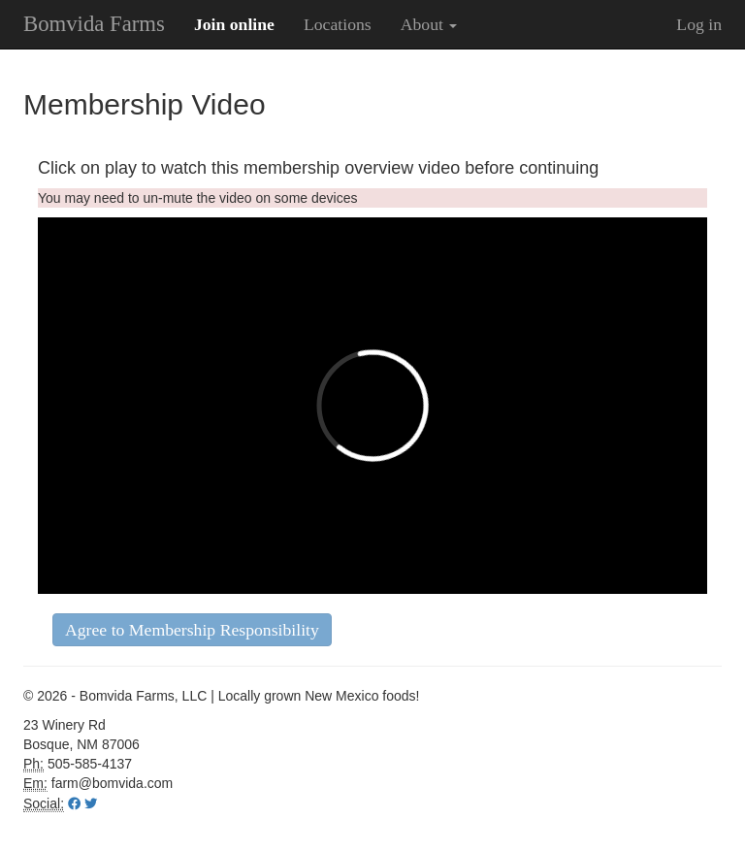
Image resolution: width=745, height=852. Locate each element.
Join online (234, 24)
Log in (699, 24)
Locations (338, 24)
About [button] (429, 24)
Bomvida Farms (94, 24)
